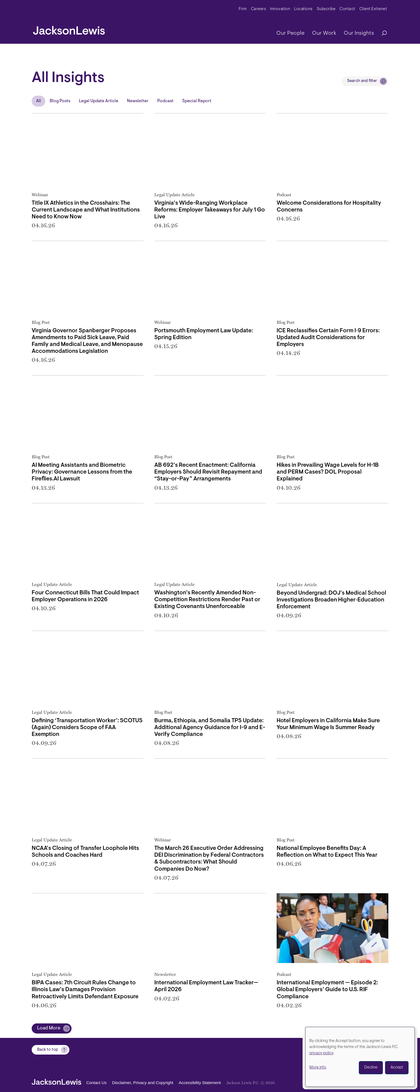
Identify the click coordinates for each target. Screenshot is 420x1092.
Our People (290, 33)
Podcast (165, 101)
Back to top (47, 1050)
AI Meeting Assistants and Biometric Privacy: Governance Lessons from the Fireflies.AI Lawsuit (82, 472)
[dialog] (360, 1057)
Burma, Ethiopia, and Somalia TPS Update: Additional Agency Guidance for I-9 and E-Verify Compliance (209, 727)
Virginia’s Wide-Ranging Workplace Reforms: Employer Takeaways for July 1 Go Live (209, 210)
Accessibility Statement (200, 1082)
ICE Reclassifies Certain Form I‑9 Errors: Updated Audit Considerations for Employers (328, 337)
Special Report (196, 101)
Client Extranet (373, 9)
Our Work (324, 33)
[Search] (381, 33)
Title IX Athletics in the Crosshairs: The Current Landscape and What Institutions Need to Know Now (86, 210)
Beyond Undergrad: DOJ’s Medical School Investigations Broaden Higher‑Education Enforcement (331, 600)
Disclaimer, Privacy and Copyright (142, 1082)
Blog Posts (60, 101)
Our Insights (359, 33)
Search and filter (362, 81)
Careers (258, 9)
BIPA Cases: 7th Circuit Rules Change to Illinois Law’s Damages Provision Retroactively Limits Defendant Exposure (85, 989)
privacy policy (321, 1053)
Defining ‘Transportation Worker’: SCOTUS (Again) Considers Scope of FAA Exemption (87, 727)
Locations (303, 9)
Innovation (280, 9)
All (38, 101)
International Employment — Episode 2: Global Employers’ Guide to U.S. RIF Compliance (327, 989)
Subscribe (326, 9)
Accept (397, 1067)
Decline (370, 1067)
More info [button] (317, 1067)
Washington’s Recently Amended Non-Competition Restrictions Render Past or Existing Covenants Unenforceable (207, 599)
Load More (48, 1028)
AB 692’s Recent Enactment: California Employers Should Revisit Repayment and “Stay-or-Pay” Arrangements (208, 472)
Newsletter (138, 101)
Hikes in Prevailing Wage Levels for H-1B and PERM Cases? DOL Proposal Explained (328, 472)
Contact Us (96, 1082)
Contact (347, 9)
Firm (243, 9)
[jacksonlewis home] (69, 29)
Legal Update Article (98, 101)
